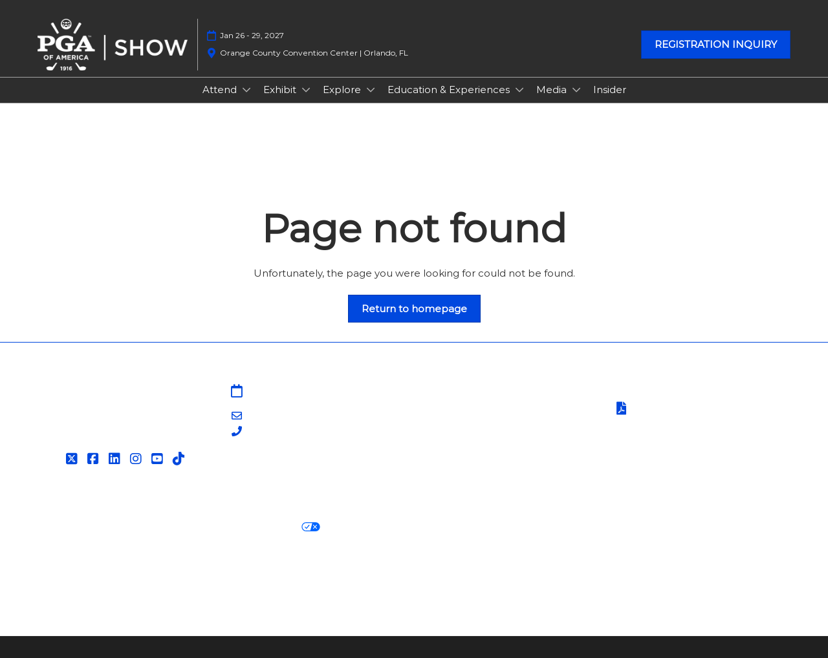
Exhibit (281, 89)
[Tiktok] (180, 458)
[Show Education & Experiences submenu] (519, 89)
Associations (451, 455)
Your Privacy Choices (258, 527)
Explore (343, 89)
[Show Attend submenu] (246, 89)
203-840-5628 (281, 432)
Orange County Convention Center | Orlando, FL (314, 53)
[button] (715, 44)
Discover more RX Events (102, 575)
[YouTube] (158, 458)
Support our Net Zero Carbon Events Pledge (663, 575)
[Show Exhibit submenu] (306, 89)
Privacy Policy (72, 527)
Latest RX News (218, 575)
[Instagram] (137, 458)
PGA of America (460, 440)
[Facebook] (94, 458)
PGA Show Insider (465, 424)
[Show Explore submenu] (371, 89)
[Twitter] (73, 458)
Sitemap (442, 392)
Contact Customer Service (486, 471)
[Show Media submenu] (576, 89)
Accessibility (68, 590)
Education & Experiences (449, 89)
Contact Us (449, 408)
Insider (609, 89)
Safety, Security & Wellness (678, 425)
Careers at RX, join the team (340, 575)
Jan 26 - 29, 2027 (252, 35)
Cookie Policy (151, 527)
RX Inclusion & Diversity (481, 575)
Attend (220, 89)
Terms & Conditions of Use (677, 392)
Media (552, 89)
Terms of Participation (678, 409)
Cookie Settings (371, 527)
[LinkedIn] (116, 458)
